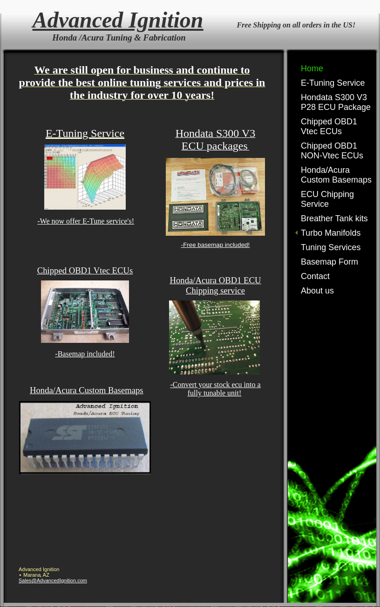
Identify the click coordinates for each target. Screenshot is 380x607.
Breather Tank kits (334, 218)
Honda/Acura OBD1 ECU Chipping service (215, 285)
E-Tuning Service (333, 83)
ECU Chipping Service (327, 199)
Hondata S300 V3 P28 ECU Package (336, 102)
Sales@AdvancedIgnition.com (53, 580)
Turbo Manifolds (330, 233)
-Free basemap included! (215, 244)
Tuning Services (330, 247)
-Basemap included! (85, 354)
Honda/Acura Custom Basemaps (336, 174)
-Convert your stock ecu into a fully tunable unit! (215, 389)
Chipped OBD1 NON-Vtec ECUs (332, 150)
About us (317, 290)
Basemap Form (329, 261)
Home (312, 68)
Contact (315, 276)
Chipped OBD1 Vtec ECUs (329, 126)
